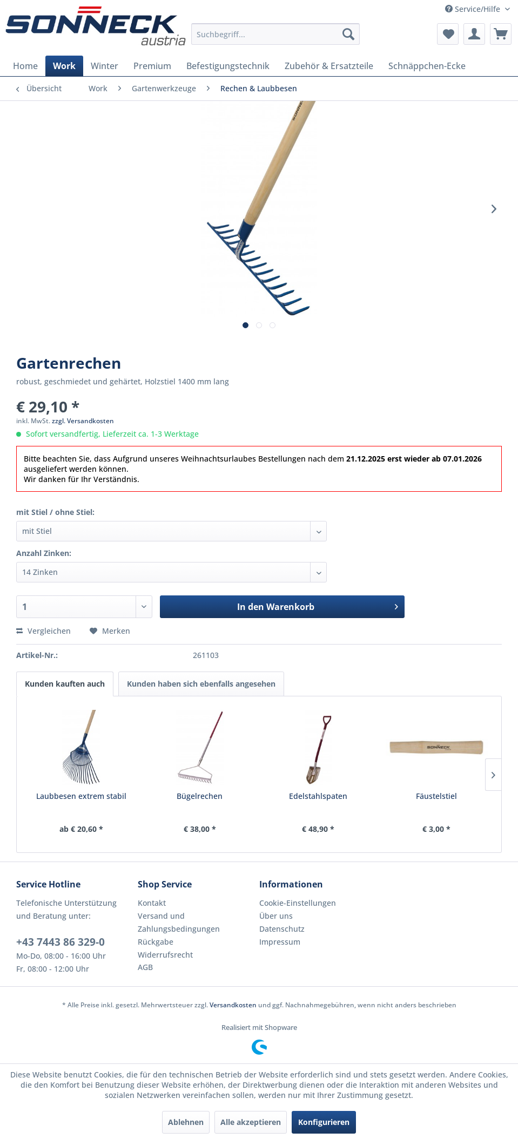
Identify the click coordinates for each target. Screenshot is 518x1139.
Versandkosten (233, 1004)
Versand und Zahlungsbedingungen (179, 922)
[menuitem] (275, 34)
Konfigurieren (323, 1122)
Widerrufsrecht (165, 955)
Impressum (279, 942)
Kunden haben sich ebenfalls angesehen (201, 684)
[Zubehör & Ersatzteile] (329, 66)
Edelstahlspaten (318, 796)
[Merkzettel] (448, 34)
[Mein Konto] (474, 34)
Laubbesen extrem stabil (81, 796)
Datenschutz (282, 929)
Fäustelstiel (436, 796)
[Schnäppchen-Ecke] (427, 66)
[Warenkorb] (501, 34)
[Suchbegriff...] (275, 34)
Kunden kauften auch (65, 684)
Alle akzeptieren (250, 1122)
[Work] (64, 66)
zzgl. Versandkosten (83, 420)
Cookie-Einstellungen (297, 903)
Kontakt (152, 903)
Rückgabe (155, 942)
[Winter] (104, 66)
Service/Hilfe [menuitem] (473, 9)
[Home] (25, 66)
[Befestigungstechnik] (228, 66)
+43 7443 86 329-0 (60, 942)
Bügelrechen (200, 796)
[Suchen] (348, 34)
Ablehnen (186, 1122)
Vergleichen (43, 631)
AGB (145, 967)
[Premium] (152, 66)
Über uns (276, 916)
